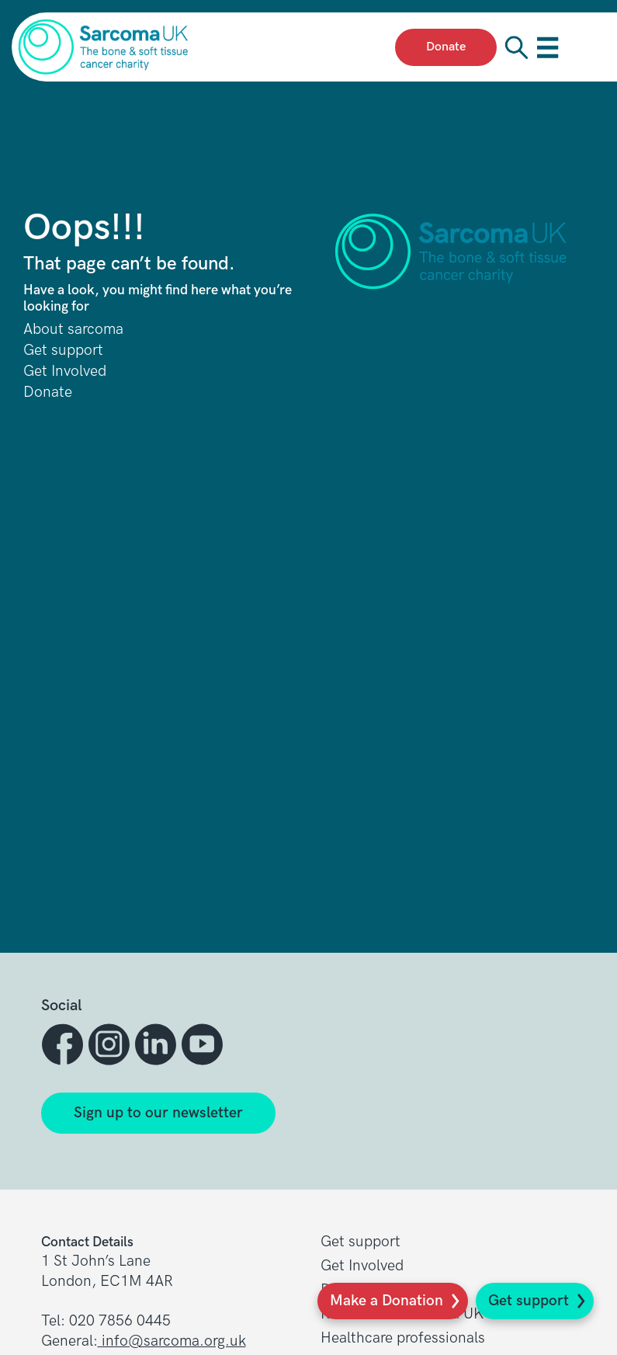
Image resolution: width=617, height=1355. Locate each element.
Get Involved (64, 371)
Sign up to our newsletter (158, 1113)
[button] (64, 1044)
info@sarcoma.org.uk (172, 1341)
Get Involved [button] (362, 1266)
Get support (528, 1301)
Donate (47, 392)
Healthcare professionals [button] (403, 1338)
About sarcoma (73, 330)
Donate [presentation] (446, 47)
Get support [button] (360, 1242)
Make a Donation (386, 1301)
